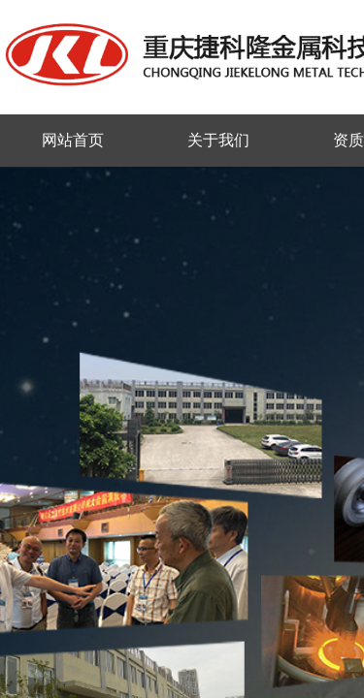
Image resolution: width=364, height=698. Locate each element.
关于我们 (218, 140)
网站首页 (73, 140)
